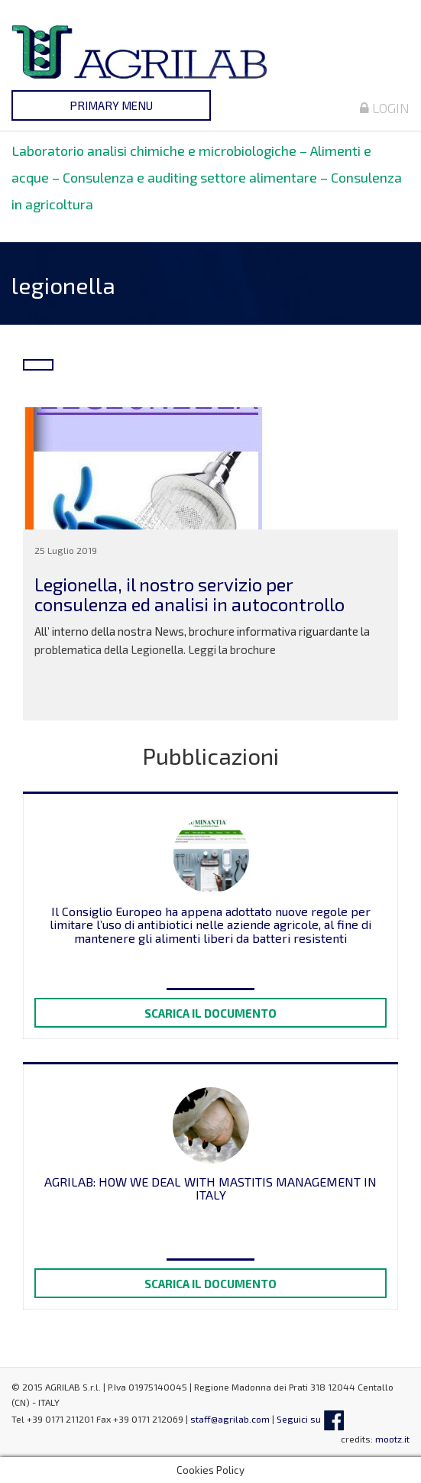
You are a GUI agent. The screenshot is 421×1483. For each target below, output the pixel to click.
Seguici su (311, 1418)
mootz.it (392, 1438)
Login (385, 107)
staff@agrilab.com (230, 1418)
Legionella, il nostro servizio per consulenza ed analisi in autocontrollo (189, 594)
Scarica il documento (210, 1013)
